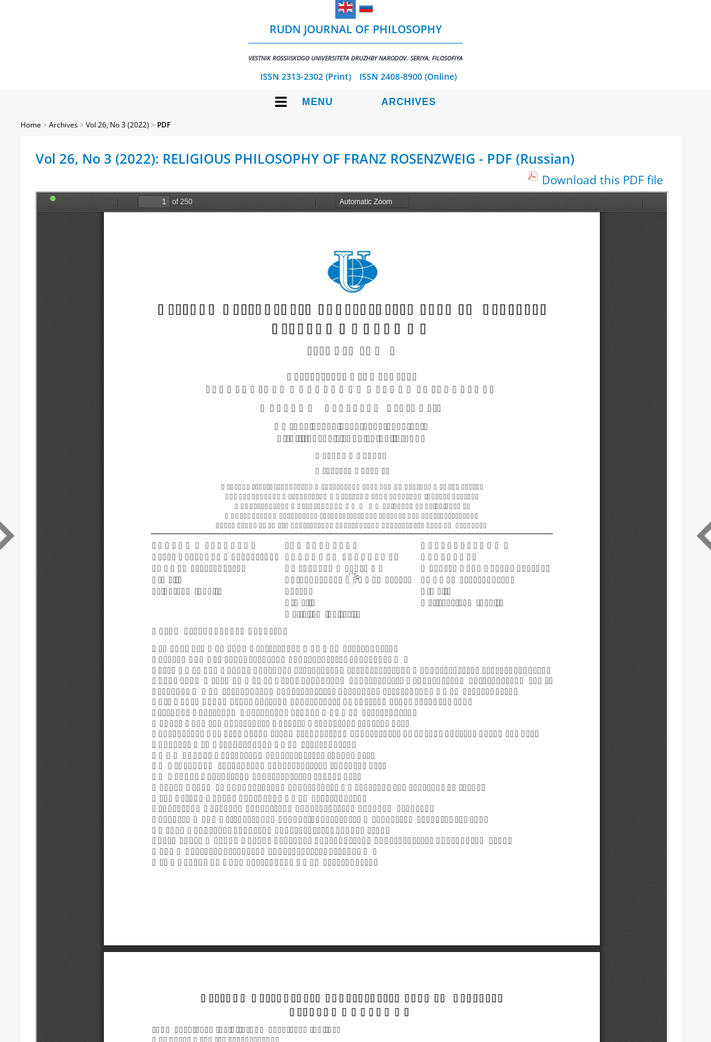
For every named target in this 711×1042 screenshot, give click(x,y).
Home (31, 125)
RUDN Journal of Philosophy (355, 42)
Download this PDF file (602, 180)
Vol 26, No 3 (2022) (117, 125)
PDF (163, 125)
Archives (408, 102)
